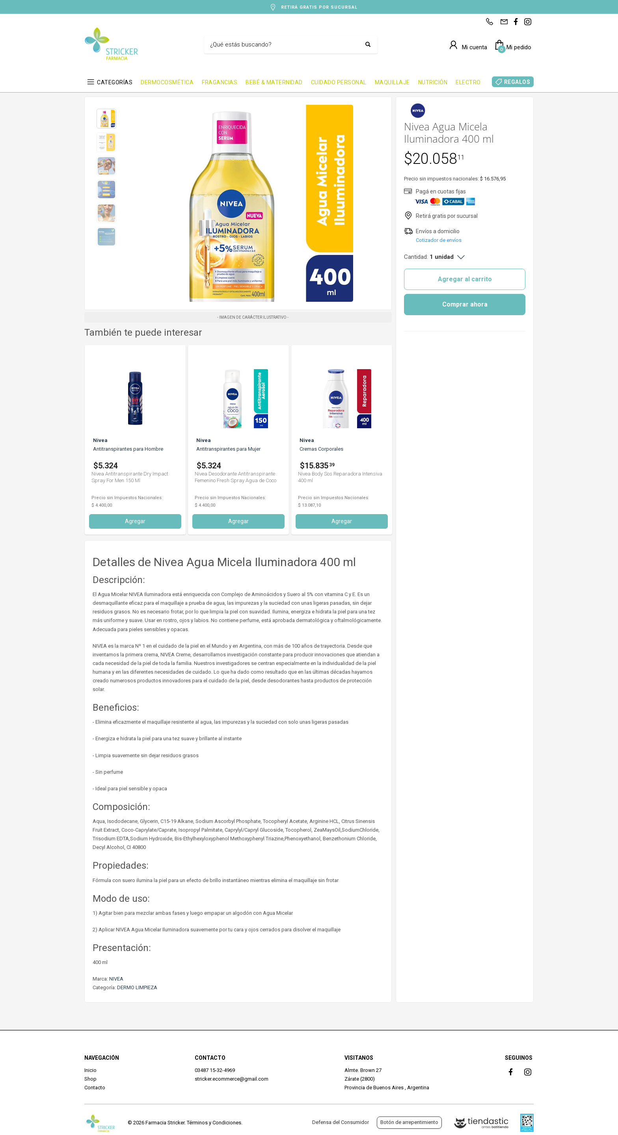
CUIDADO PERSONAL (339, 82)
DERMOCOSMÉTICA (167, 82)
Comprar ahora (465, 304)
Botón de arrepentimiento (409, 1122)
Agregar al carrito (465, 279)
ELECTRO (468, 82)
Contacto (94, 1087)
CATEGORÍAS (114, 82)
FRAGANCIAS (219, 82)
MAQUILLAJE (392, 82)
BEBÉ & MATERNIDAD (274, 82)
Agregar (135, 521)
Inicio (90, 1070)
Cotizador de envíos (439, 240)
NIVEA (116, 979)
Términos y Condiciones (214, 1123)
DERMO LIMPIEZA (137, 987)
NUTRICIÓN (433, 82)
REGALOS (517, 82)
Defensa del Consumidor (340, 1122)
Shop (90, 1079)
